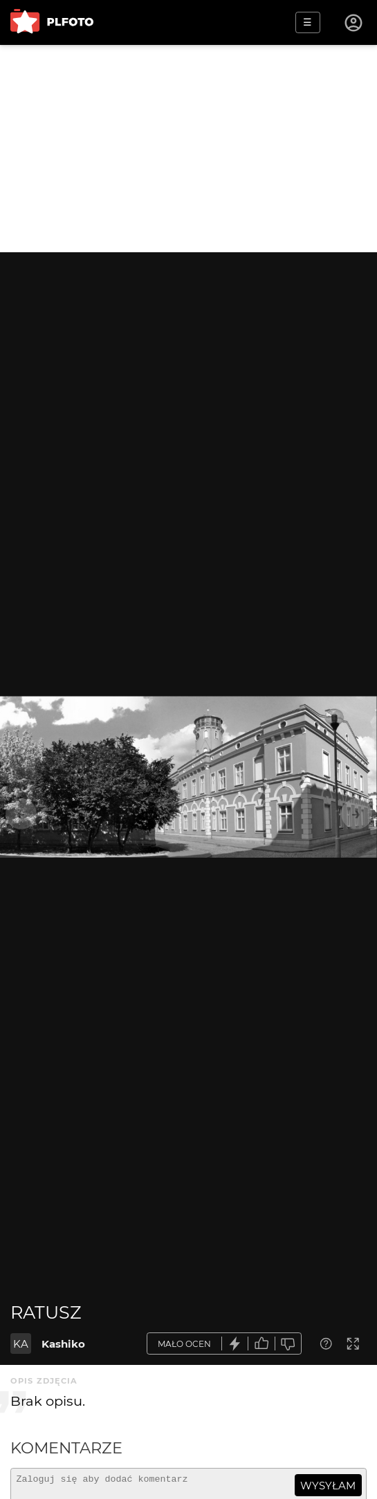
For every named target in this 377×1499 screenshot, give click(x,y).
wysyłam (328, 1485)
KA (20, 1343)
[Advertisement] (188, 148)
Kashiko (63, 1343)
